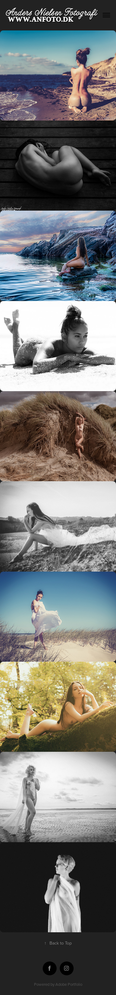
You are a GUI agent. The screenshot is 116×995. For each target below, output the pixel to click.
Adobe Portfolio (68, 984)
